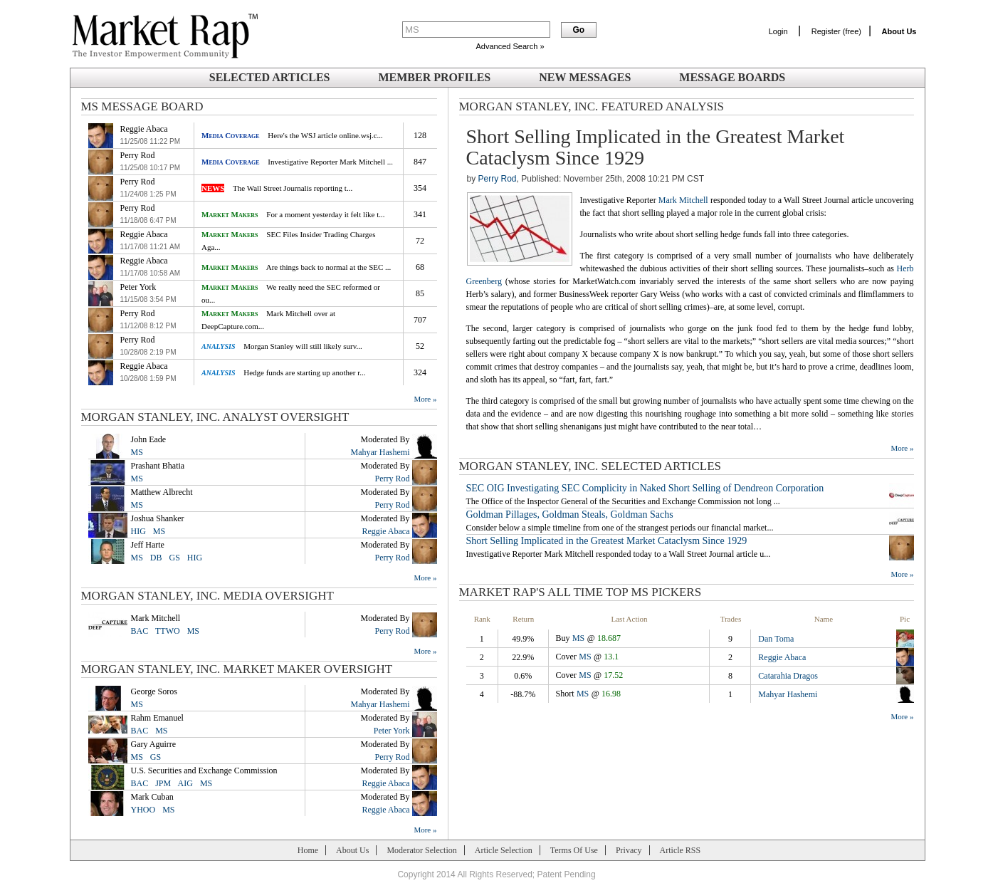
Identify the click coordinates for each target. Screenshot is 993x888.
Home (308, 850)
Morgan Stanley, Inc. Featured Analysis (592, 106)
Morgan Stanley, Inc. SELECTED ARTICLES (590, 466)
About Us (352, 850)
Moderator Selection (421, 850)
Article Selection (503, 850)
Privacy (629, 850)
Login (778, 31)
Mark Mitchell (683, 200)
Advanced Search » (510, 46)
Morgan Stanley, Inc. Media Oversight (207, 595)
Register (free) (836, 31)
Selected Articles (269, 77)
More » (425, 399)
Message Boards (732, 77)
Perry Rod (497, 179)
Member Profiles (434, 77)
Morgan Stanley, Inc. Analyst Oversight (215, 417)
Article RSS (680, 850)
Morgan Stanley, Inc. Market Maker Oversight (237, 669)
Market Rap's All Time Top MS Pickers (580, 592)
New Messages (585, 77)
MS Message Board (142, 106)
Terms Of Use (574, 850)
